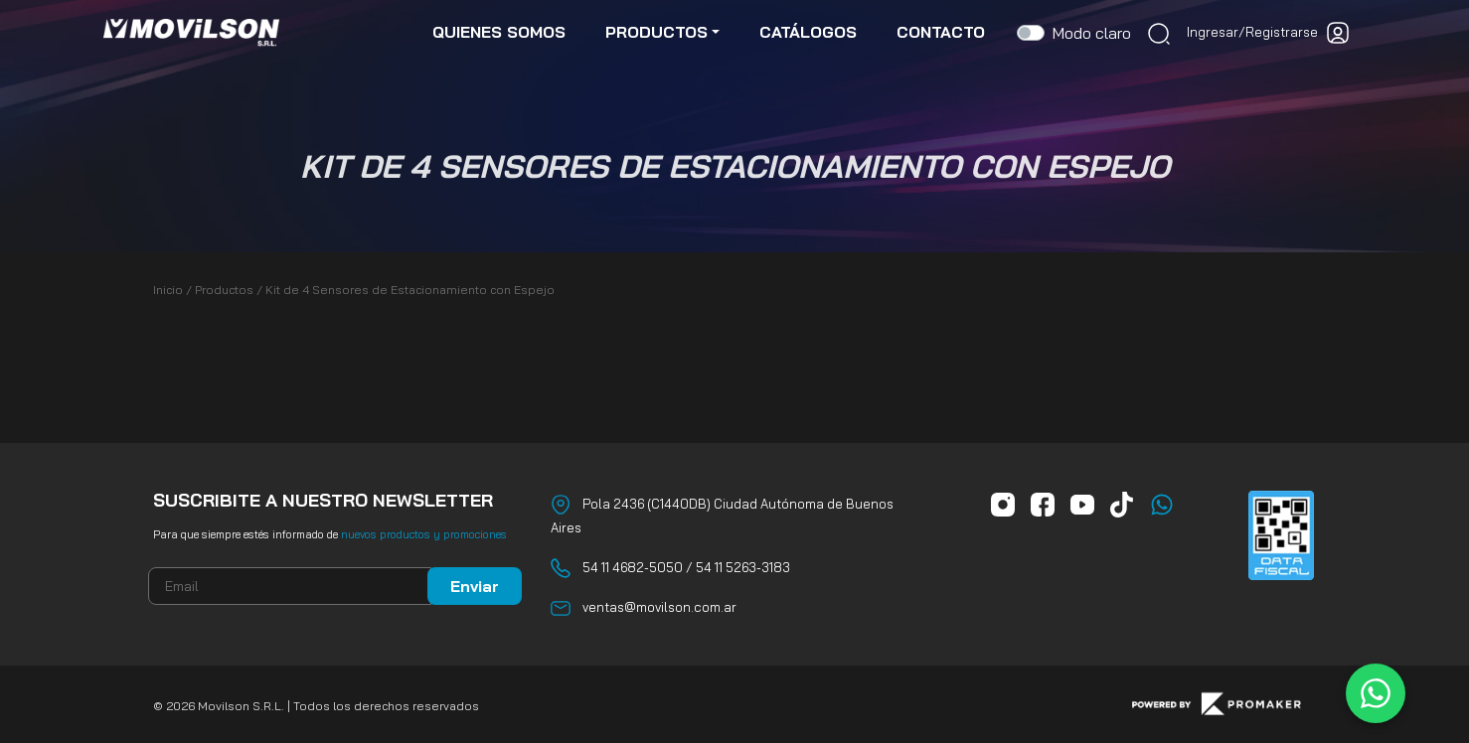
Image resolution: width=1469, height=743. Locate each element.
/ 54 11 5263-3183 (736, 567)
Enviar (474, 586)
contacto (941, 32)
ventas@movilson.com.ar (659, 607)
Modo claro (1092, 33)
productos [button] (656, 32)
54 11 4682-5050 (632, 567)
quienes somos (499, 32)
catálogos (808, 32)
